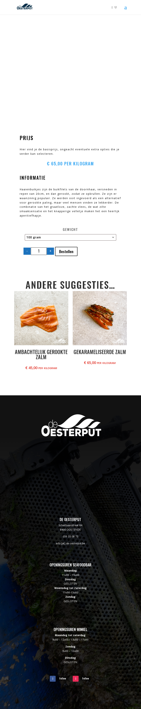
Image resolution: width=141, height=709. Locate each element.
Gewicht (70, 229)
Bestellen (66, 251)
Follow (62, 678)
